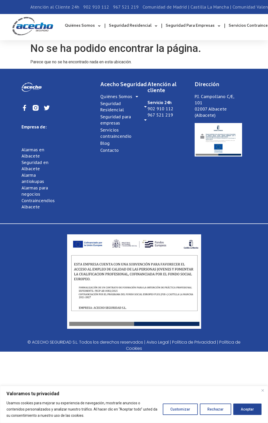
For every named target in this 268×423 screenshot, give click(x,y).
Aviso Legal (157, 342)
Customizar (180, 409)
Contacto (109, 150)
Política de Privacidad (194, 342)
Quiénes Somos (83, 26)
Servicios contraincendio (115, 133)
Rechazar (215, 409)
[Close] (262, 390)
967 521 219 (160, 115)
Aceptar (247, 409)
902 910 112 (160, 108)
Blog (105, 143)
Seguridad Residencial (133, 26)
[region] (134, 404)
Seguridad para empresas (193, 26)
